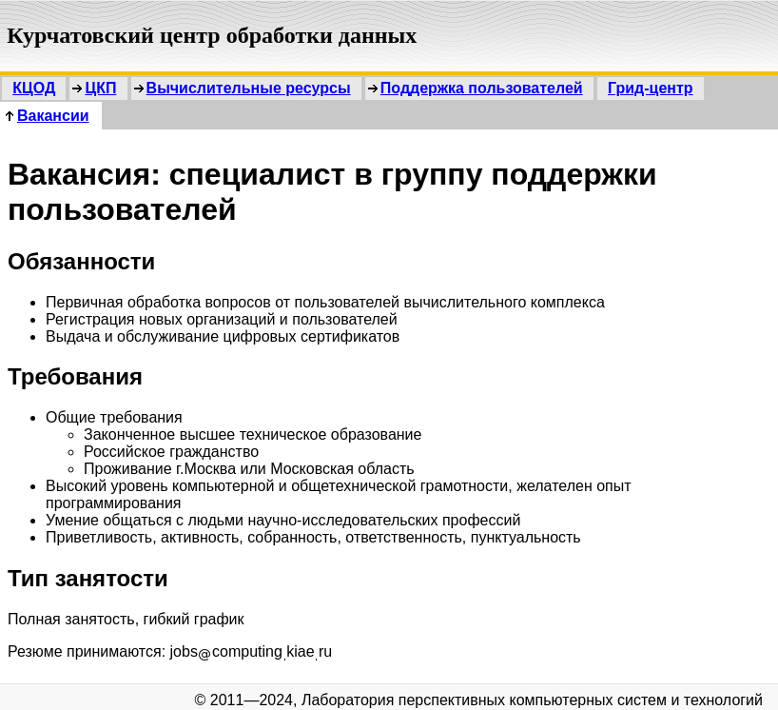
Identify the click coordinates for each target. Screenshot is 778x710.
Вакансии (53, 116)
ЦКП (100, 88)
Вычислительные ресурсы (248, 88)
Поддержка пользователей (481, 88)
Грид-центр (650, 88)
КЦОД (33, 88)
